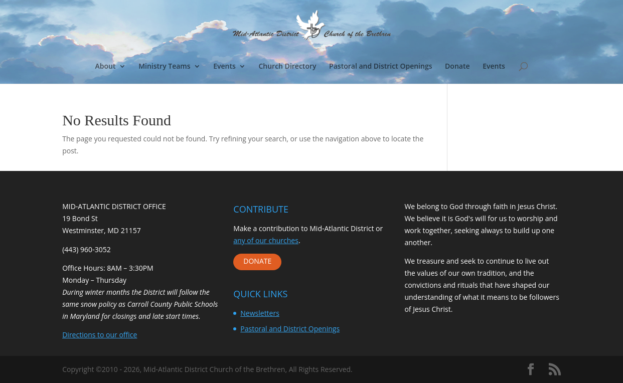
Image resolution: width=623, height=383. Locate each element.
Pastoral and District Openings (380, 67)
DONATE (257, 261)
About (105, 67)
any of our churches (265, 240)
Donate (457, 67)
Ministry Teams (164, 67)
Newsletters (259, 313)
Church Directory (287, 67)
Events (224, 67)
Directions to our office (99, 334)
